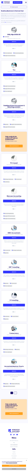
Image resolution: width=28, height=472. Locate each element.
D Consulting (14, 300)
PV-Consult (14, 163)
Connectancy (14, 333)
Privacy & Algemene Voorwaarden (11, 462)
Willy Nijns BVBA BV (14, 34)
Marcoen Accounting (14, 196)
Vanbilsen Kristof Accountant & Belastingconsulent (14, 106)
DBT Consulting (14, 267)
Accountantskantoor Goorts (14, 366)
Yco (14, 70)
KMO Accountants (14, 233)
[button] (26, 2)
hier (5, 22)
